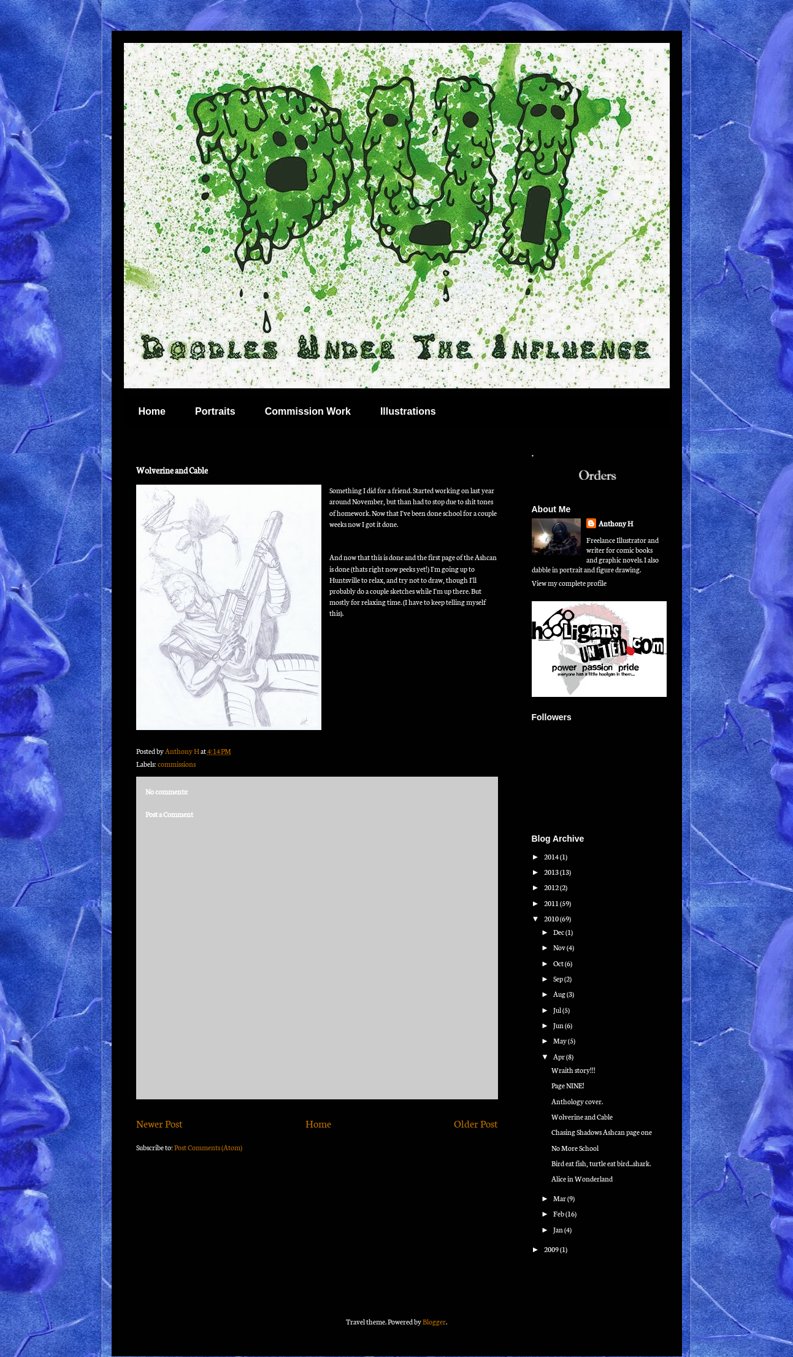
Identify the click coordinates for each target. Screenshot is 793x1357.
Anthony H (616, 523)
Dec (559, 932)
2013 (552, 872)
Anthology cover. (577, 1101)
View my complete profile (569, 583)
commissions (177, 764)
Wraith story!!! (573, 1070)
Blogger (434, 1321)
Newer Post (159, 1123)
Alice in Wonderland (582, 1178)
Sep (558, 978)
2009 (552, 1249)
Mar (560, 1198)
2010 (552, 918)
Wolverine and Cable (582, 1116)
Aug (560, 994)
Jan (558, 1229)
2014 (552, 856)
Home (152, 411)
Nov (560, 947)
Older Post (476, 1123)
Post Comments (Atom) (208, 1147)
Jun (559, 1025)
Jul (557, 1010)
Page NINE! (567, 1085)
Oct (559, 963)
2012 (552, 887)
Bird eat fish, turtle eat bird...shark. (601, 1163)
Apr (559, 1056)
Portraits (215, 411)
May (560, 1040)
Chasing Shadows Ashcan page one (601, 1132)
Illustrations (408, 411)
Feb (559, 1213)
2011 (552, 903)
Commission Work (308, 411)
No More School (575, 1148)
